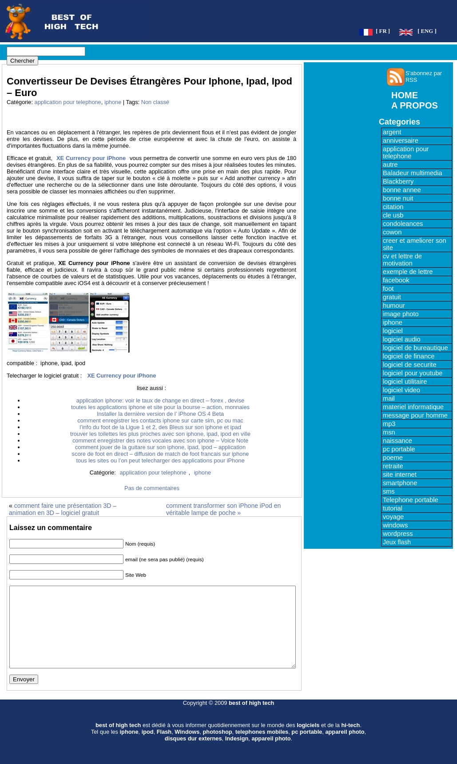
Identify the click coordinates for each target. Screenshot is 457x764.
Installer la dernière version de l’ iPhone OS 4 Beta (160, 413)
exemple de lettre (408, 271)
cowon (392, 232)
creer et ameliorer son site (414, 244)
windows (395, 525)
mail (389, 398)
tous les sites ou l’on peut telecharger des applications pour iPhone (160, 460)
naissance (397, 440)
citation (393, 206)
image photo (401, 314)
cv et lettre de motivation (402, 260)
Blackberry (398, 181)
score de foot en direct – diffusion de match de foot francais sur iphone (160, 453)
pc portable (399, 449)
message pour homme (415, 415)
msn (389, 432)
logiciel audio (402, 339)
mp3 (389, 423)
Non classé (155, 102)
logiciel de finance (409, 356)
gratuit (392, 297)
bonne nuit (398, 198)
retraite (393, 466)
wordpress (398, 533)
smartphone (400, 483)
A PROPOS (414, 105)
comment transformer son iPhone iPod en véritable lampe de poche (223, 509)
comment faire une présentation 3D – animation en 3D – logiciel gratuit (62, 509)
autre (390, 164)
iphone (112, 102)
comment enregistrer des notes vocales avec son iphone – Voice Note (160, 440)
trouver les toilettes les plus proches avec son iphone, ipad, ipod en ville (160, 433)
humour (394, 305)
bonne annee (402, 189)
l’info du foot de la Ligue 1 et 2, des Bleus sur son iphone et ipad (160, 427)
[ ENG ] (427, 31)
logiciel (393, 330)
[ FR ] (383, 31)
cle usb (393, 215)
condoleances (403, 223)
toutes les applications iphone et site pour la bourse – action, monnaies (160, 407)
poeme (393, 457)
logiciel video (401, 390)
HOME (404, 95)
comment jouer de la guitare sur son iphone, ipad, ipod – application (160, 447)
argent (392, 132)
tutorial (392, 508)
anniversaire (400, 140)
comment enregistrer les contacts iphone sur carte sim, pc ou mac (160, 420)
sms (389, 491)
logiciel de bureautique (415, 347)
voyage (393, 516)
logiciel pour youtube (412, 373)
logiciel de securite (410, 364)
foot (388, 288)
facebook (396, 280)
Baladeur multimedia (412, 173)
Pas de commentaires (151, 488)
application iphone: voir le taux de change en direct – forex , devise (160, 400)
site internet (400, 474)
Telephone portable (410, 499)
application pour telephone (68, 102)
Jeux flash (397, 542)
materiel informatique (413, 406)
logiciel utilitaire (405, 381)
